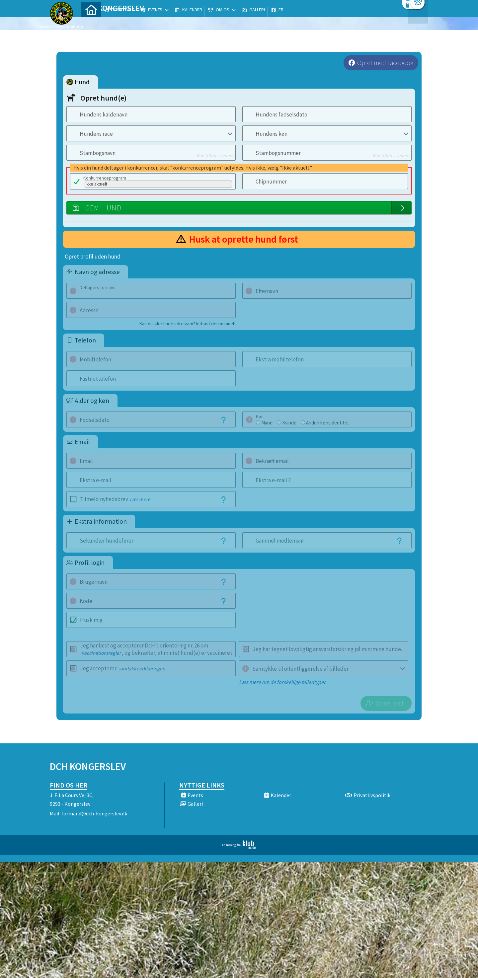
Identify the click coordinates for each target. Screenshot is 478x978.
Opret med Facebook (385, 63)
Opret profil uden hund (92, 256)
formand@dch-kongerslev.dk (94, 813)
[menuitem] (91, 22)
